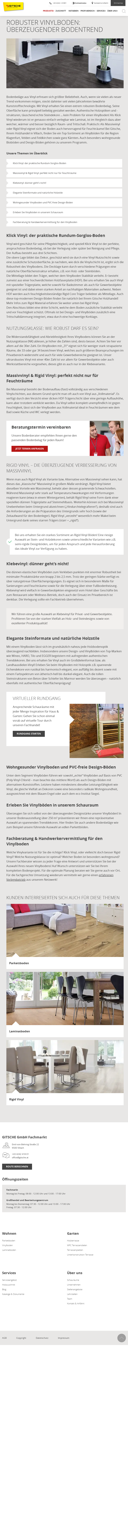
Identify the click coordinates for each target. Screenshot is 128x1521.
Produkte (48, 11)
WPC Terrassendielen (77, 1245)
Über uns (112, 11)
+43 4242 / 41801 (57, 3)
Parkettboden (8, 1240)
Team (69, 1298)
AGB (4, 1337)
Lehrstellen (72, 1294)
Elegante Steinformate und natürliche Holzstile (38, 192)
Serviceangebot (9, 1280)
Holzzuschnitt (8, 1284)
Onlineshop (118, 3)
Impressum (63, 1337)
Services (101, 11)
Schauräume (73, 1280)
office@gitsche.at (20, 1157)
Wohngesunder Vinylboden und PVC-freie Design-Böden (43, 202)
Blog (4, 1289)
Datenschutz (42, 1337)
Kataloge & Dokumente (13, 1294)
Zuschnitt (61, 11)
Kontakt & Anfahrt (99, 3)
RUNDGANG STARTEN (29, 733)
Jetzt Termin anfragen (29, 448)
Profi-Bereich (87, 11)
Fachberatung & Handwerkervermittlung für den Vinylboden (45, 222)
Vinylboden (7, 1245)
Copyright (21, 1337)
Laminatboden (9, 1250)
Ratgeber (73, 11)
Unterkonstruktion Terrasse (80, 1254)
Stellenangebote (74, 1289)
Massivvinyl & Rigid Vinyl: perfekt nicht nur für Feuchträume (44, 173)
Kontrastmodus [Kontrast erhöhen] (80, 3)
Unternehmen (74, 1284)
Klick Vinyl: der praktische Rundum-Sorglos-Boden (39, 163)
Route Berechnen (17, 1166)
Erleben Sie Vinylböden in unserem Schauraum (38, 212)
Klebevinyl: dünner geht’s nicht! (29, 182)
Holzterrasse (73, 1240)
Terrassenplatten (75, 1250)
